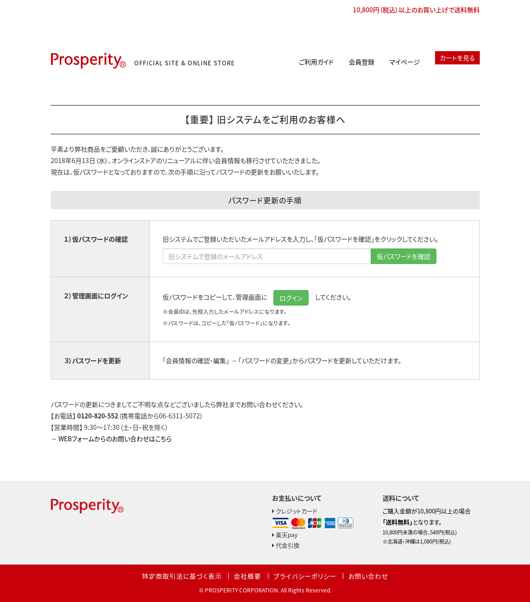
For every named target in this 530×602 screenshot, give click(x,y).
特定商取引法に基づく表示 (182, 576)
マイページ (404, 61)
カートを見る (457, 57)
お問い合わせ (368, 576)
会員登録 (361, 61)
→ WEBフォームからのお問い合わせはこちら (111, 438)
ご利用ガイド (316, 61)
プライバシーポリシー (304, 576)
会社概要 (247, 576)
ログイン (291, 297)
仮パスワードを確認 (403, 256)
